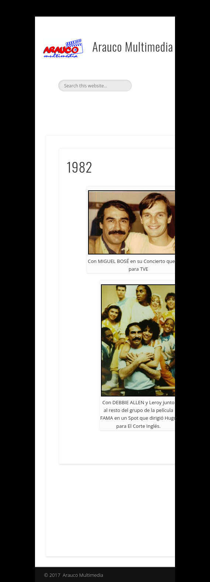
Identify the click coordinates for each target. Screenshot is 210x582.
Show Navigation (148, 56)
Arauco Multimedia (132, 46)
